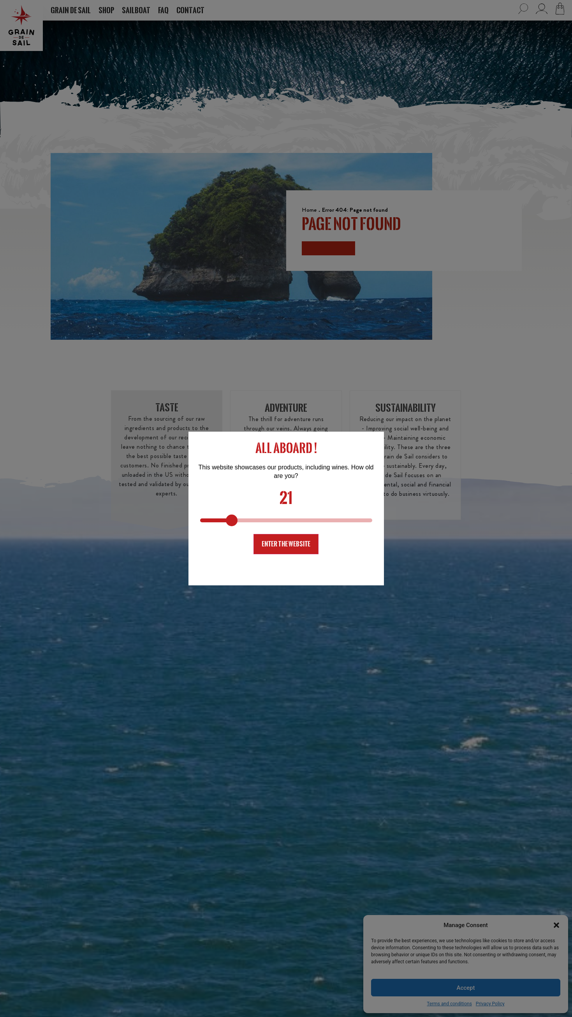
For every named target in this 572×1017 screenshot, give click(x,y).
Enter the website (286, 543)
